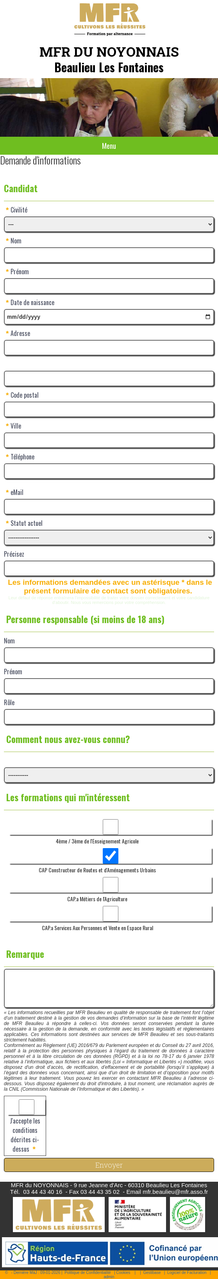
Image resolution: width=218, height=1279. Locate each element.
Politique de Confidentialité (87, 1272)
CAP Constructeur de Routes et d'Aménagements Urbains (97, 870)
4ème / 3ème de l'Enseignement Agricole (97, 841)
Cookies (123, 1272)
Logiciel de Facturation (187, 1272)
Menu (109, 146)
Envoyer (109, 1165)
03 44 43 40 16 (42, 1191)
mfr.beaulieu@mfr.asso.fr (175, 1191)
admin (109, 1277)
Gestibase (152, 1272)
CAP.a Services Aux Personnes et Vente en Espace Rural (97, 928)
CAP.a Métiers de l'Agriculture (97, 899)
